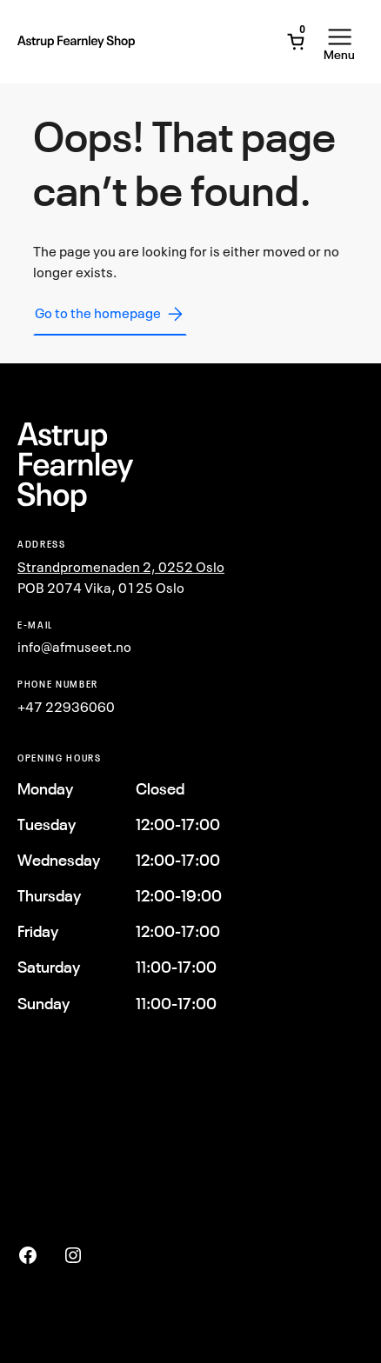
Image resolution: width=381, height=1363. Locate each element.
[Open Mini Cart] (296, 42)
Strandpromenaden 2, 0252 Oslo (120, 566)
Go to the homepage (110, 313)
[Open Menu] (339, 42)
